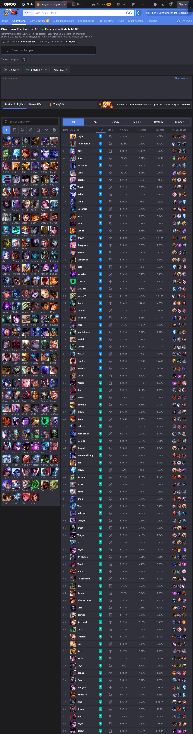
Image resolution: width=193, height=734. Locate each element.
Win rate (124, 130)
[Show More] (155, 4)
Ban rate (160, 130)
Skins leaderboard (63, 20)
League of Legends (51, 4)
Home (4, 20)
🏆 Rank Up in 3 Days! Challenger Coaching (152, 12)
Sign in (183, 4)
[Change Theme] (162, 4)
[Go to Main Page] (10, 4)
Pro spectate (106, 20)
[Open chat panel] (190, 63)
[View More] (143, 4)
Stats (121, 20)
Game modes (39, 20)
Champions (19, 20)
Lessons (152, 20)
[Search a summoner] (128, 13)
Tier (100, 130)
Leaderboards (86, 20)
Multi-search (135, 20)
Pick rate (142, 130)
